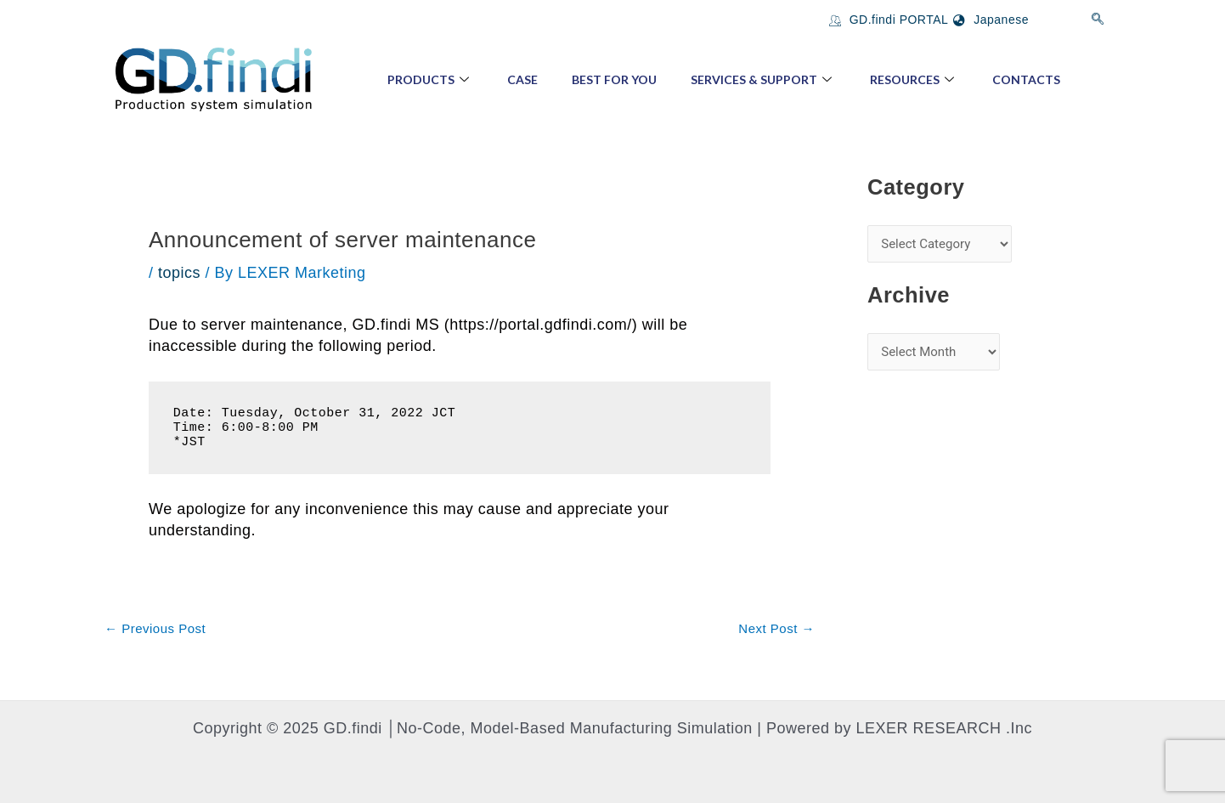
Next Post (776, 628)
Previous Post (155, 628)
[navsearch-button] (1097, 19)
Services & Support (763, 79)
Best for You (614, 79)
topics (179, 272)
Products (430, 79)
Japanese (991, 19)
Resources (914, 79)
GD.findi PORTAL (889, 19)
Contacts (1026, 79)
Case (522, 79)
